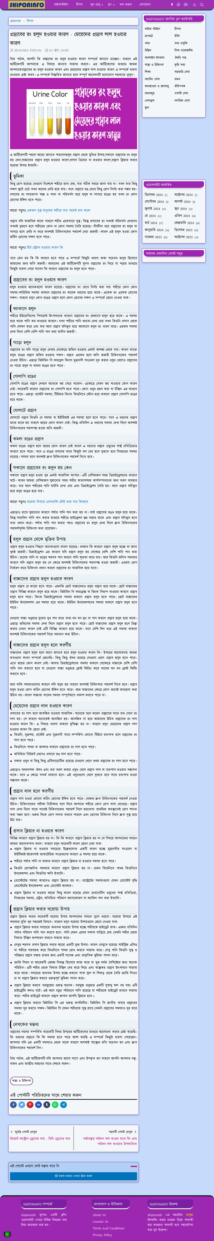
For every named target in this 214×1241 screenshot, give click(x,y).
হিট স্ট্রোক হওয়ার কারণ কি (45, 247)
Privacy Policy (102, 1235)
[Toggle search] (202, 5)
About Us (99, 1215)
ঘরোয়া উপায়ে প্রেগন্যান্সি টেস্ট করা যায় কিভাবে (57, 501)
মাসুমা (189, 1215)
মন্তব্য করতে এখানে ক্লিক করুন (73, 1176)
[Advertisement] (174, 149)
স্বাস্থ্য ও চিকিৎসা (21, 1080)
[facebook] (171, 5)
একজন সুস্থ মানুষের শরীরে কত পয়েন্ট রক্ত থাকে (58, 210)
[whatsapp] (178, 5)
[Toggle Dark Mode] (194, 4)
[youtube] (185, 5)
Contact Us (100, 1221)
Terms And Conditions (108, 1228)
